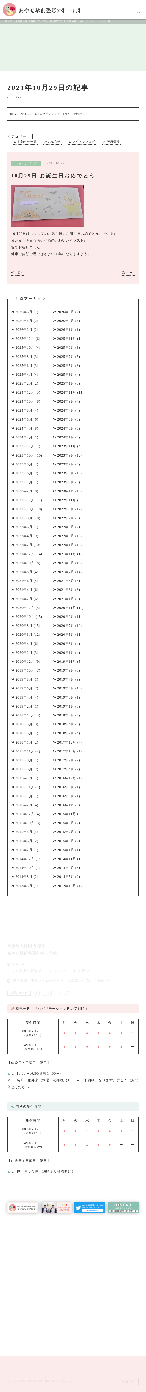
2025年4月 (24, 374)
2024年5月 (65, 419)
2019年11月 (66, 661)
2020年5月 (65, 634)
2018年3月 (24, 733)
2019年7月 (65, 679)
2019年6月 (24, 688)
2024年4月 (24, 428)
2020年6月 (24, 634)
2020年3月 (65, 644)
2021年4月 (24, 590)
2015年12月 (25, 814)
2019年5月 (65, 688)
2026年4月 (24, 321)
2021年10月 (25, 563)
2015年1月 (65, 850)
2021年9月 (65, 563)
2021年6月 (24, 581)
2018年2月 (65, 733)
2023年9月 (65, 455)
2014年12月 (25, 859)
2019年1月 (65, 706)
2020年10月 (25, 617)
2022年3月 (65, 536)
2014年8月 (24, 877)
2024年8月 (24, 410)
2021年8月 (24, 572)
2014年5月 (65, 877)
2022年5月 (65, 527)
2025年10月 (25, 347)
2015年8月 (24, 832)
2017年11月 (25, 751)
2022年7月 (65, 518)
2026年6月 (24, 312)
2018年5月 (24, 724)
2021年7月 (65, 572)
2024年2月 (24, 437)
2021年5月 (65, 581)
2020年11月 (66, 608)
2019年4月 (24, 697)
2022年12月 (25, 500)
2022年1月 (65, 545)
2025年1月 (65, 383)
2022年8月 (24, 518)
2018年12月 (25, 715)
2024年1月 (65, 437)
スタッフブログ (84, 141)
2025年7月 (65, 357)
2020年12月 (25, 608)
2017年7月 (65, 760)
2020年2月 (24, 653)
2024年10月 (25, 401)
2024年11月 (66, 392)
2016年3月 (65, 796)
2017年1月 (24, 778)
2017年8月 (24, 760)
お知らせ (54, 141)
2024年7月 (65, 410)
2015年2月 (24, 850)
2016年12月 (66, 778)
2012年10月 (66, 886)
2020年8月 (24, 626)
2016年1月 (65, 805)
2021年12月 (25, 554)
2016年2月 (24, 805)
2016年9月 (65, 787)
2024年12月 (25, 392)
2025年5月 (65, 366)
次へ (127, 272)
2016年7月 (24, 796)
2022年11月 (66, 500)
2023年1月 (65, 491)
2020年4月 (24, 644)
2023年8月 (24, 464)
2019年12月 (25, 661)
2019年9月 (65, 670)
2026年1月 (65, 330)
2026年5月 (65, 312)
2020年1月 (65, 653)
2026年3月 (65, 321)
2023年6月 (24, 473)
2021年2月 (24, 599)
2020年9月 (65, 617)
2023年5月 (65, 473)
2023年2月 (24, 491)
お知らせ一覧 (27, 141)
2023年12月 (25, 446)
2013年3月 (24, 886)
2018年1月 (24, 742)
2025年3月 (65, 374)
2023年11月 (66, 446)
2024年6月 (24, 419)
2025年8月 (24, 357)
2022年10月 (25, 509)
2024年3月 (65, 428)
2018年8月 (65, 715)
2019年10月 (25, 670)
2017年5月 (24, 769)
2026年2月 (24, 330)
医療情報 (113, 141)
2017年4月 (65, 769)
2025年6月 (24, 366)
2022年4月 (24, 536)
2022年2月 (24, 545)
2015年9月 (65, 823)
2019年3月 (65, 697)
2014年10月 (25, 868)
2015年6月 (24, 841)
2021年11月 (66, 554)
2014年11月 (66, 859)
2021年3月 (65, 590)
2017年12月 (66, 742)
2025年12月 (25, 339)
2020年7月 (65, 626)
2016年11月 (25, 787)
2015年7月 (65, 832)
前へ (17, 272)
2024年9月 (65, 401)
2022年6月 (24, 527)
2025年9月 (65, 347)
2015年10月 (25, 823)
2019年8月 (24, 679)
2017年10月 (66, 751)
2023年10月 (25, 455)
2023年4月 (24, 482)
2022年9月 (65, 509)
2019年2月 (24, 706)
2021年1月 (65, 599)
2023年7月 (65, 464)
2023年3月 (65, 482)
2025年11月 (66, 339)
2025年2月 (24, 383)
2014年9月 (65, 868)
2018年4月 (65, 724)
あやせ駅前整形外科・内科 (35, 1381)
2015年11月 (66, 814)
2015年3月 (65, 841)
